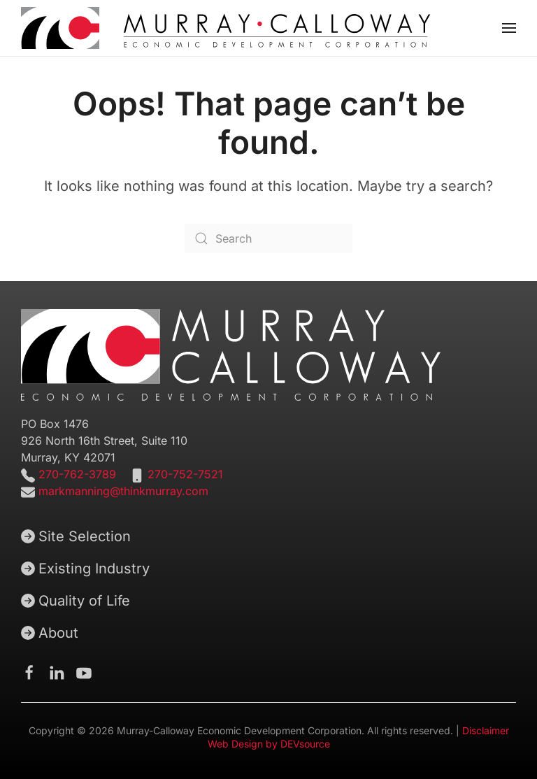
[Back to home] (226, 28)
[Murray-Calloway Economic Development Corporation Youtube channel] (84, 671)
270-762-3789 (75, 474)
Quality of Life (75, 600)
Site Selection (76, 536)
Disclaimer (485, 730)
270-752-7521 (185, 474)
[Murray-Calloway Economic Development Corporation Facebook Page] (29, 671)
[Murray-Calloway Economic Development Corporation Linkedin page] (56, 671)
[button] (509, 28)
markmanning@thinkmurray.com (123, 491)
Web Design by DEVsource (269, 744)
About (49, 632)
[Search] (268, 238)
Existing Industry (85, 568)
